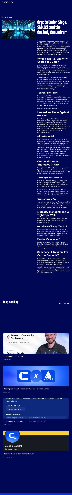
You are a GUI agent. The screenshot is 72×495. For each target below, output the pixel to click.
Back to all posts (7, 17)
